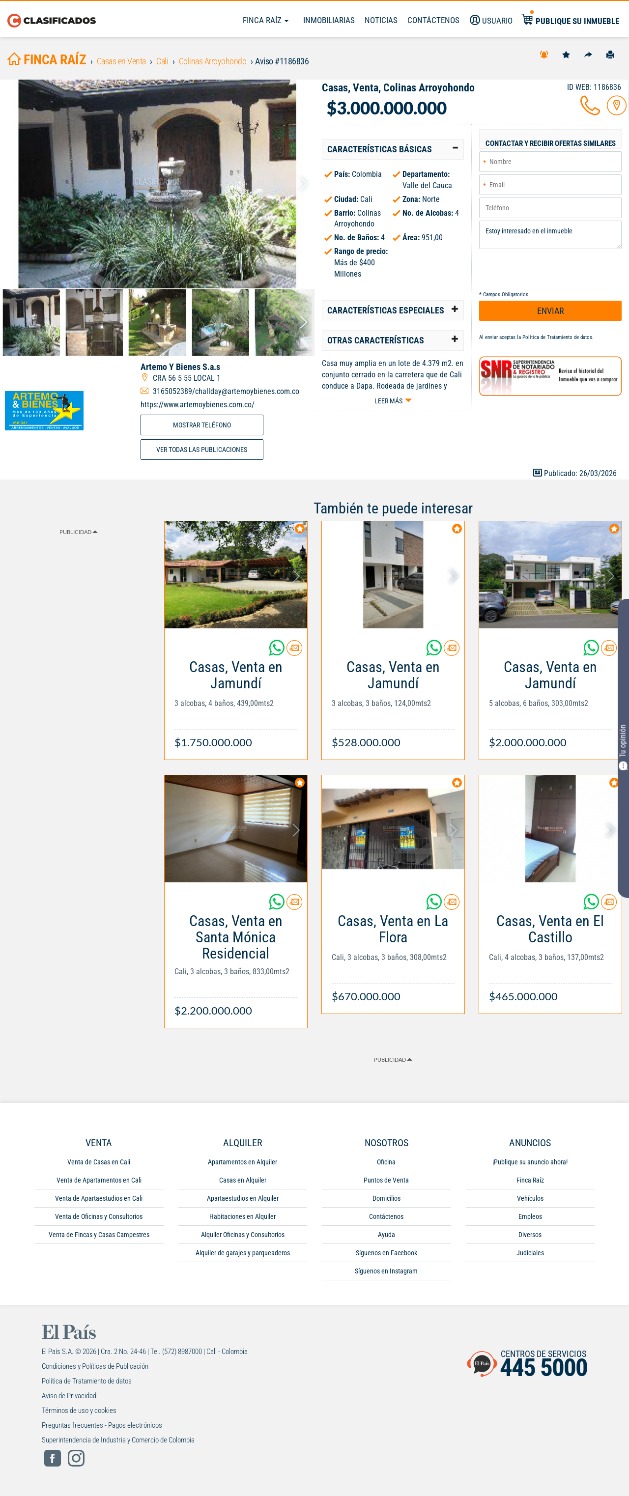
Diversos (530, 1235)
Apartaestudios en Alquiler (243, 1198)
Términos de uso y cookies (79, 1410)
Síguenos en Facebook (386, 1253)
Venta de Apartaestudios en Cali (99, 1198)
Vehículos (530, 1198)
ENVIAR (550, 311)
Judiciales (530, 1253)
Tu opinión (623, 747)
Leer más (388, 401)
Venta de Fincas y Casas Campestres (99, 1235)
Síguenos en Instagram (386, 1271)
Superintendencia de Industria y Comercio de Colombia (118, 1440)
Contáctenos (386, 1216)
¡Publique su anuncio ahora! (530, 1162)
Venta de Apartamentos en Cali (99, 1180)
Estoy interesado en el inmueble (550, 235)
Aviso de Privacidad (69, 1395)
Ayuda (386, 1235)
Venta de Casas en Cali (98, 1162)
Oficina (386, 1162)
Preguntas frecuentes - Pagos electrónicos (102, 1425)
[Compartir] (588, 54)
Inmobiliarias (329, 20)
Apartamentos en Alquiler (242, 1162)
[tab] (393, 149)
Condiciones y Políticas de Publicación (95, 1366)
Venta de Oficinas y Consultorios (99, 1216)
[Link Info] (236, 699)
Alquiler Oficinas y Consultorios (243, 1235)
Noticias (381, 20)
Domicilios (386, 1198)
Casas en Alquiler (242, 1180)
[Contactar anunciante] (294, 652)
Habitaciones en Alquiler (242, 1216)
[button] (392, 149)
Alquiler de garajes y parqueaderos (243, 1253)
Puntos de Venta (386, 1180)
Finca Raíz (265, 20)
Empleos (530, 1216)
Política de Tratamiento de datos (557, 337)
